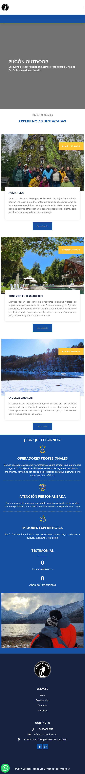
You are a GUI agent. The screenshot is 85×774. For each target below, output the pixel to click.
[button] (83, 7)
